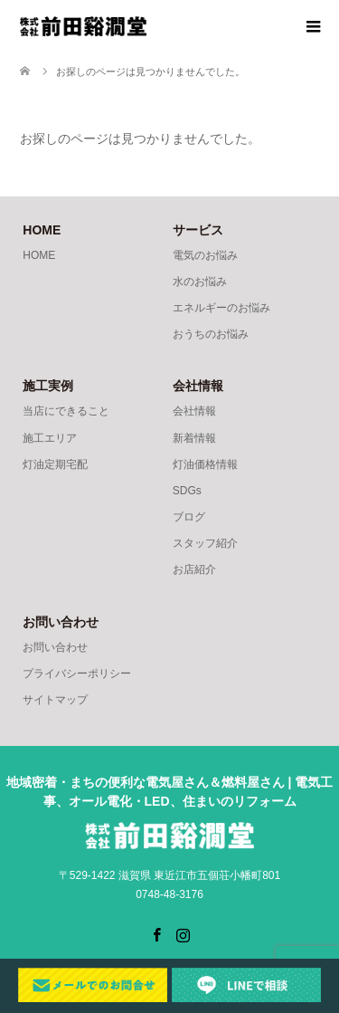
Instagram (183, 933)
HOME (39, 255)
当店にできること (66, 411)
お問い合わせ (55, 647)
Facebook (156, 933)
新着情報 (194, 438)
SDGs (187, 490)
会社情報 (194, 411)
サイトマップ (55, 699)
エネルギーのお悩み (221, 307)
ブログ (189, 517)
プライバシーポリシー (77, 673)
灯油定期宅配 (55, 464)
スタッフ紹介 (205, 543)
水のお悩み (200, 281)
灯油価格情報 (205, 464)
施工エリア (50, 438)
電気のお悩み (205, 255)
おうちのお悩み (211, 334)
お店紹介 (194, 569)
